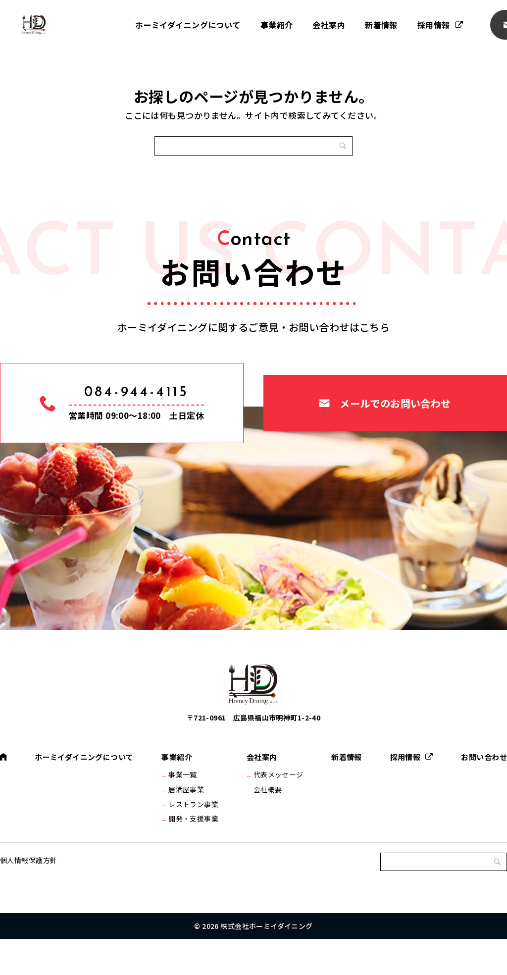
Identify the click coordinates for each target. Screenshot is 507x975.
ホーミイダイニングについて (188, 25)
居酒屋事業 (188, 816)
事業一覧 (185, 798)
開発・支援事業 (196, 850)
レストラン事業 (196, 833)
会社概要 (267, 816)
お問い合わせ (482, 780)
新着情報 (381, 25)
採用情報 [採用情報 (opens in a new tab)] (433, 25)
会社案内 (328, 25)
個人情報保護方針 (28, 896)
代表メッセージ (278, 798)
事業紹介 (276, 25)
